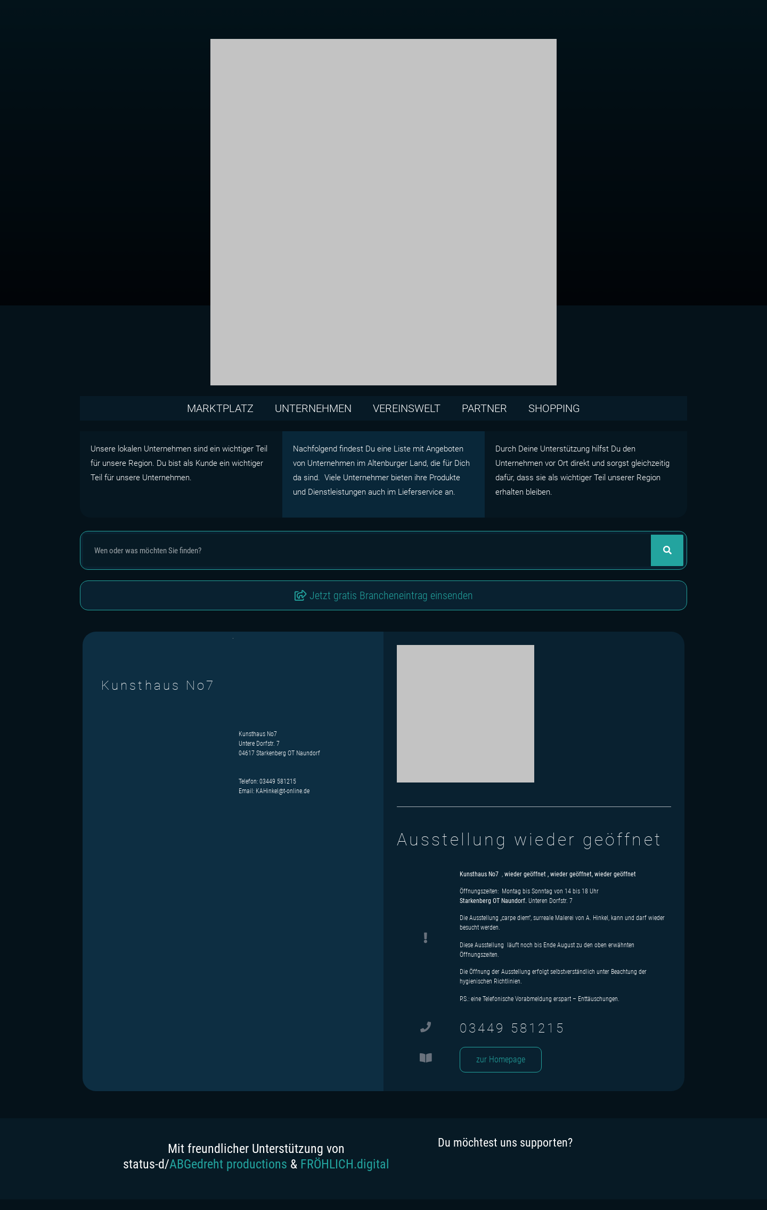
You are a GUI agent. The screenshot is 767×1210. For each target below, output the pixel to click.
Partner (484, 408)
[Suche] (667, 550)
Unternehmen (313, 408)
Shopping (554, 408)
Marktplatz (220, 408)
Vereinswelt (406, 408)
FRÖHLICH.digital (344, 1164)
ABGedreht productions (228, 1164)
